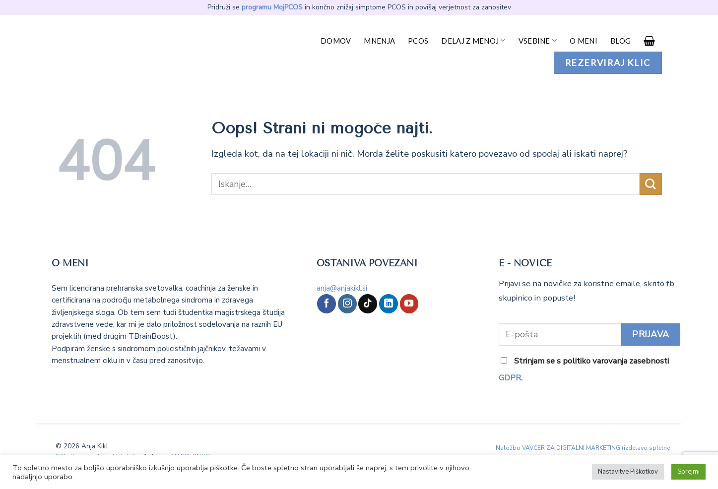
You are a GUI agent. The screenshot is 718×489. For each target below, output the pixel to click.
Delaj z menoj (473, 40)
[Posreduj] (651, 184)
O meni (583, 40)
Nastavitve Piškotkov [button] (628, 471)
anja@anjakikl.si (342, 288)
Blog (620, 40)
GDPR (510, 377)
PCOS (418, 40)
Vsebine (538, 40)
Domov (336, 40)
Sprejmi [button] (688, 471)
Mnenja (379, 40)
